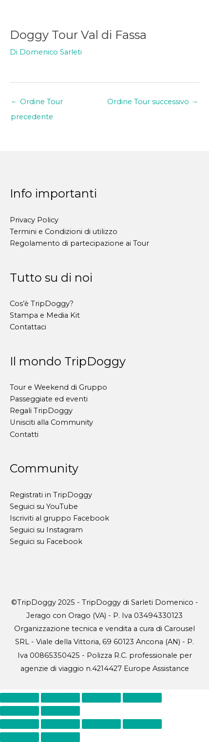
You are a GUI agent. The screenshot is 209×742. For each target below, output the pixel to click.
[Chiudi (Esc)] (142, 698)
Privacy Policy (34, 220)
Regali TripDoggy (41, 410)
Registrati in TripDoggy (51, 494)
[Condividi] (101, 698)
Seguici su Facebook (46, 541)
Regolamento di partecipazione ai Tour (79, 243)
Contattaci (28, 327)
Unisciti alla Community (51, 422)
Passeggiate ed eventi (49, 399)
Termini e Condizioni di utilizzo (63, 231)
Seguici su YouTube (44, 506)
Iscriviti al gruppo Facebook (59, 518)
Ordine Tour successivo (152, 101)
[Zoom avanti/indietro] (19, 698)
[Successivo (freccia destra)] (60, 711)
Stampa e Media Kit (45, 315)
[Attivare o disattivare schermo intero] (60, 698)
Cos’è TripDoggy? (42, 303)
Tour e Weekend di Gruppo (58, 387)
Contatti (24, 434)
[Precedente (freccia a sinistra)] (19, 711)
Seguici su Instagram (46, 529)
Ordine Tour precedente (37, 104)
